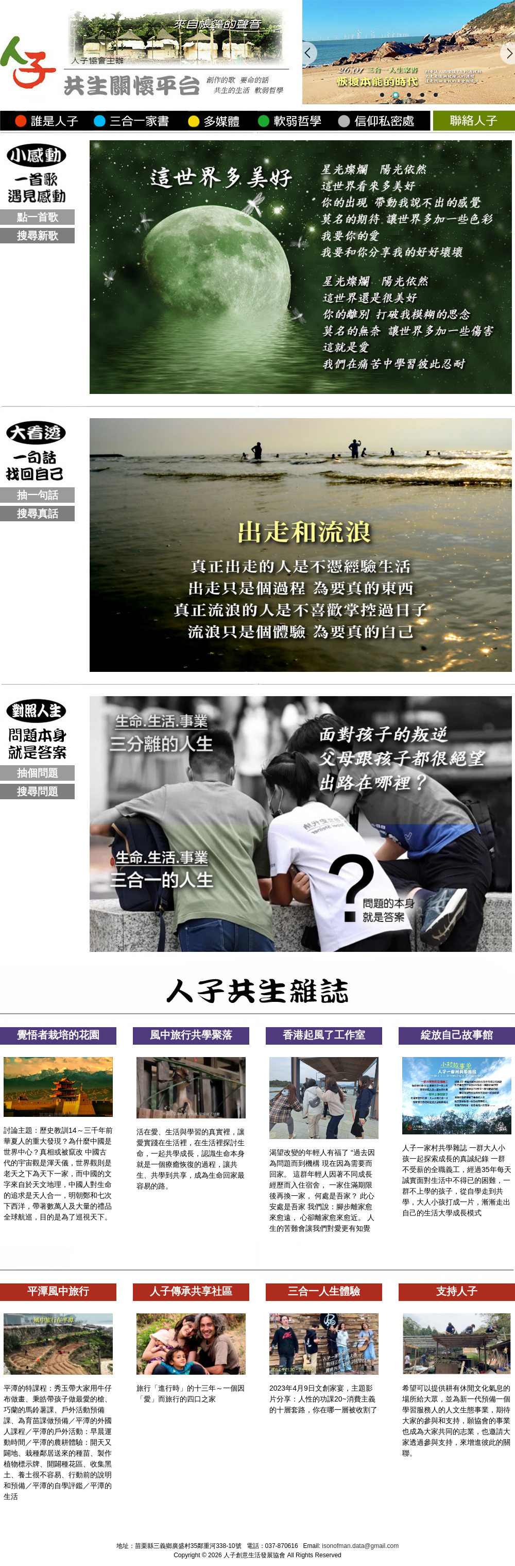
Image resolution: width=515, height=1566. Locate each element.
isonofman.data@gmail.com (360, 1545)
